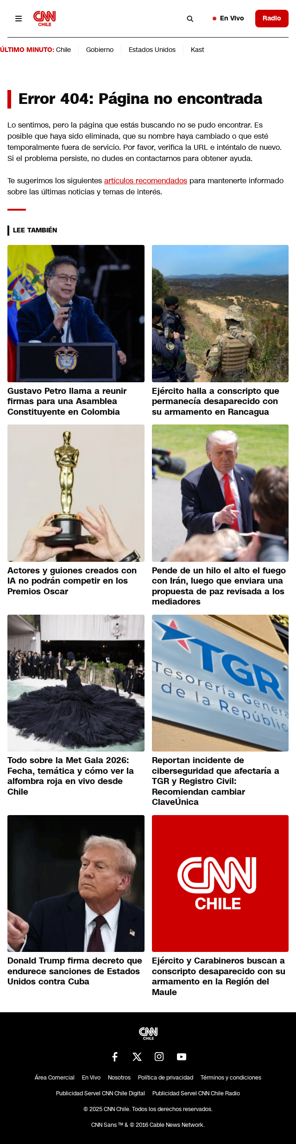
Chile (63, 49)
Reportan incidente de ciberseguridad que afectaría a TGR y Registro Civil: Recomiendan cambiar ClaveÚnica (215, 781)
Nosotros (119, 1077)
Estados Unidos (152, 49)
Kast (197, 49)
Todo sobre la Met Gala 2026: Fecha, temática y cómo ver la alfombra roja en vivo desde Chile (70, 776)
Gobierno (99, 49)
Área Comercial (55, 1077)
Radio (272, 18)
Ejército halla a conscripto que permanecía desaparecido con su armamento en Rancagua (215, 401)
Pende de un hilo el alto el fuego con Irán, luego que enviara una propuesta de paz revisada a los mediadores (219, 586)
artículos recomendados (145, 180)
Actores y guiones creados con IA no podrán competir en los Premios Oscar (72, 581)
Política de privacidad (165, 1077)
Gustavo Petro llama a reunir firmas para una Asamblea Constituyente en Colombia (66, 401)
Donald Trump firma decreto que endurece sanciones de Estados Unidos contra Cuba (74, 971)
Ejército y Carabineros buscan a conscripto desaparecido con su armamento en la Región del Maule (218, 976)
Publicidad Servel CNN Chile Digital (100, 1093)
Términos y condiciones (231, 1077)
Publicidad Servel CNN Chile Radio (196, 1093)
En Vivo (228, 18)
